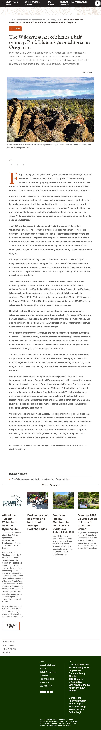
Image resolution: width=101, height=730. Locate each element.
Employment (75, 670)
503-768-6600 (46, 686)
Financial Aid (9, 649)
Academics (8, 645)
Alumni (6, 652)
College (32, 3)
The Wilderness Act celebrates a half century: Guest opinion (40, 479)
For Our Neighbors (79, 667)
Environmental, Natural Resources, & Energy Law (37, 19)
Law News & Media (79, 684)
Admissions (8, 642)
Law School (51, 3)
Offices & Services (79, 664)
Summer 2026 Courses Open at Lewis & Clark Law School (87, 522)
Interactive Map (77, 706)
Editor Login (75, 712)
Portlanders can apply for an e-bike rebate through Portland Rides (37, 522)
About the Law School (77, 689)
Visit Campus (76, 703)
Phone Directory (77, 700)
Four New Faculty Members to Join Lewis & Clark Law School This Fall (63, 524)
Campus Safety (77, 673)
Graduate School (73, 3)
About (12, 3)
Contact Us (75, 697)
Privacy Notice (76, 709)
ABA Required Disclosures (76, 680)
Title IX (72, 676)
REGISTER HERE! (11, 625)
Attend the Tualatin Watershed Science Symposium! (10, 522)
